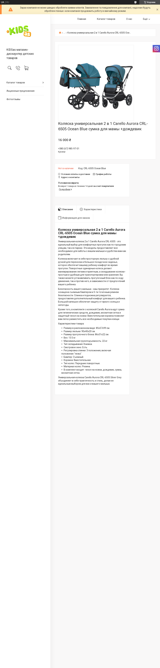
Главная (81, 19)
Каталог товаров (16, 82)
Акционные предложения (20, 91)
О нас (129, 19)
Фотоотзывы (13, 99)
